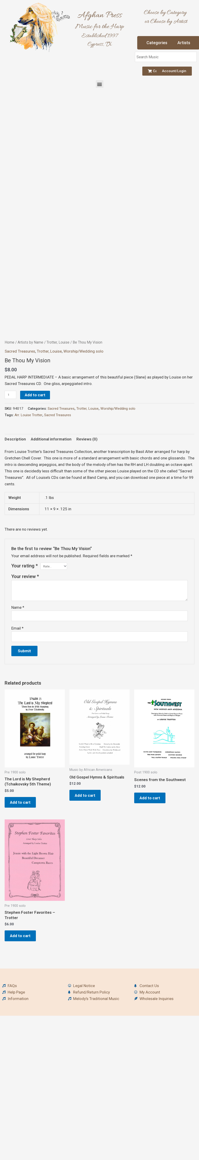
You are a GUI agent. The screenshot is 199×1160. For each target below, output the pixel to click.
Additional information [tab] (51, 493)
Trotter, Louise (58, 396)
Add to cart (35, 449)
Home (9, 396)
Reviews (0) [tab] (86, 493)
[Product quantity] (10, 449)
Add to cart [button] (21, 857)
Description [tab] (15, 493)
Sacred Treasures (20, 405)
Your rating (24, 620)
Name (17, 661)
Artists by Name (30, 396)
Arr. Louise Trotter (28, 469)
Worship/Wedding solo (83, 405)
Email (17, 682)
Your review (25, 631)
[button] (99, 84)
